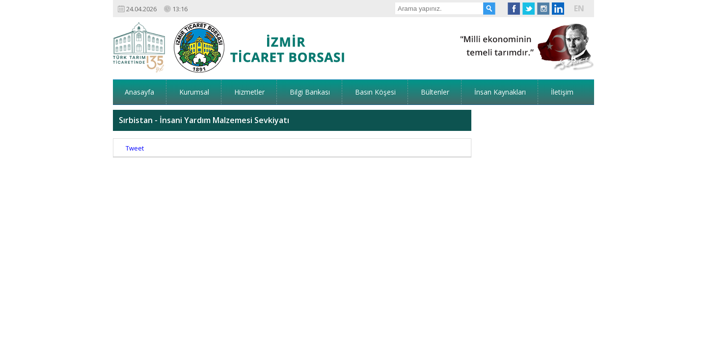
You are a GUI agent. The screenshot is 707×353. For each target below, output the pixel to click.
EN (579, 8)
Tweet (135, 117)
